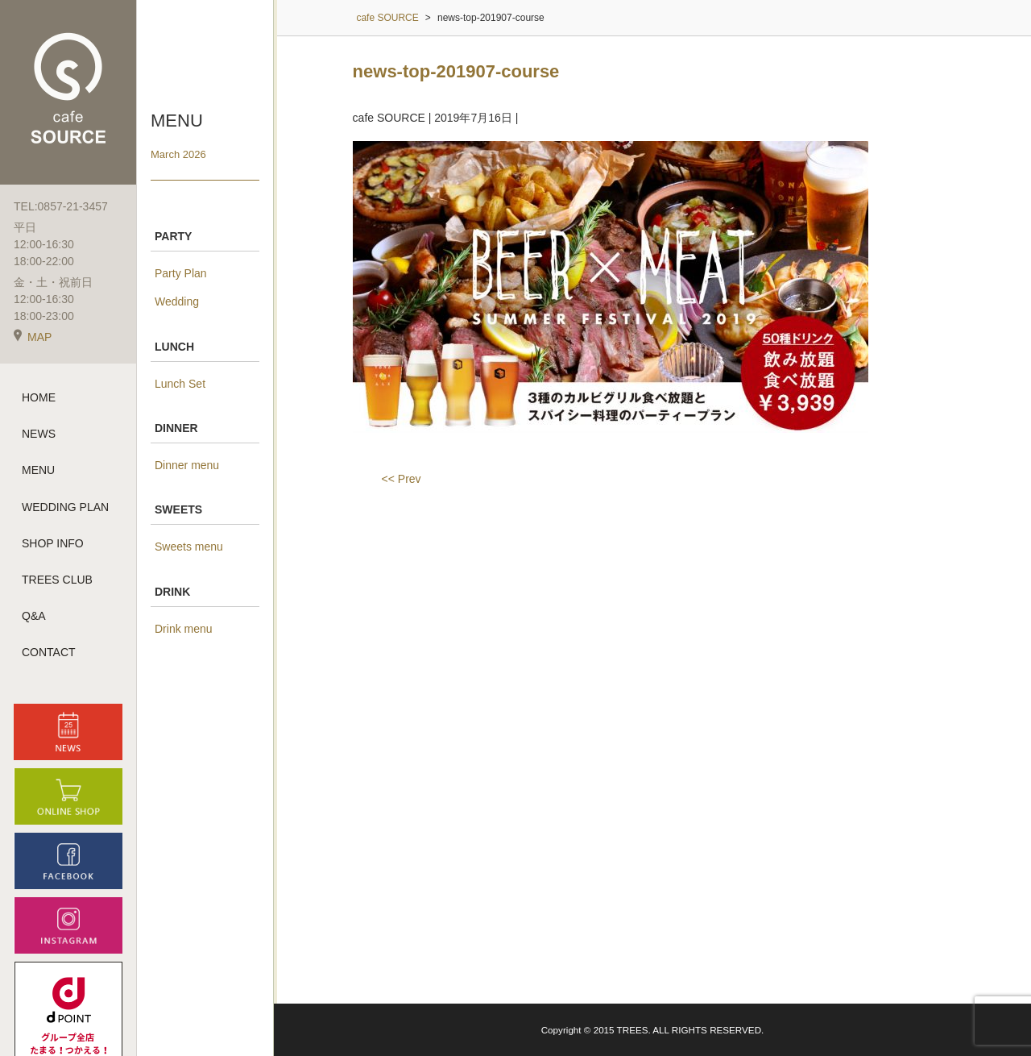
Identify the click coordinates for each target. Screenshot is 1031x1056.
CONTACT (49, 652)
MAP (33, 337)
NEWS (39, 433)
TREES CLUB (57, 579)
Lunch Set (180, 383)
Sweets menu (189, 546)
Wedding (177, 301)
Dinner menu (187, 465)
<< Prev (401, 478)
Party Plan (181, 273)
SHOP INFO (53, 543)
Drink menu (184, 628)
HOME (39, 397)
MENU (38, 470)
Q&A (34, 615)
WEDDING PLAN (65, 507)
